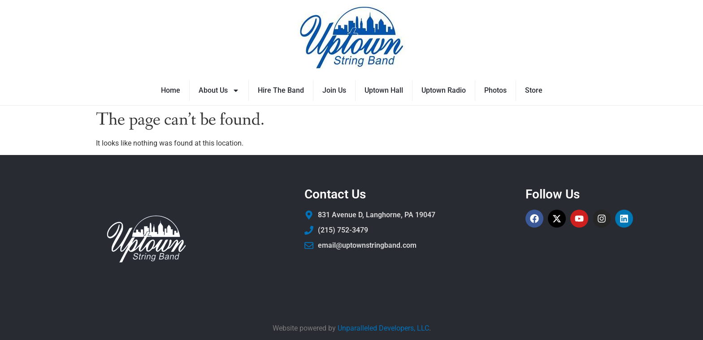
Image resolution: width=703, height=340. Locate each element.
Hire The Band (281, 90)
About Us (219, 90)
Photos (495, 90)
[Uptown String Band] (351, 37)
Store (533, 90)
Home (170, 90)
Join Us (334, 90)
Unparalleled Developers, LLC (383, 328)
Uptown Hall (384, 90)
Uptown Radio (443, 90)
